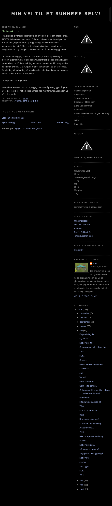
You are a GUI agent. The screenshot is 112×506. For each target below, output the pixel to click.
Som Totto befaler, (88, 386)
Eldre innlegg (63, 122)
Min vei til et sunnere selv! (56, 13)
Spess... (83, 360)
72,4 (81, 475)
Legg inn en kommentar (13, 118)
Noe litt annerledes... (89, 410)
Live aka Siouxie (82, 224)
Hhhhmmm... (85, 397)
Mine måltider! (81, 221)
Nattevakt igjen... (87, 445)
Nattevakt (83, 458)
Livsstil (18, 101)
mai (82, 485)
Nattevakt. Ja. (85, 343)
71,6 (81, 432)
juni (82, 480)
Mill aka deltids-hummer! (91, 364)
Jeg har (82, 462)
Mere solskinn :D (87, 381)
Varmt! (82, 377)
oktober (84, 317)
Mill (95, 263)
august (83, 326)
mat (25, 101)
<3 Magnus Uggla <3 (89, 449)
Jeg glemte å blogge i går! (91, 453)
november (85, 313)
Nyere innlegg (8, 122)
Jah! (81, 373)
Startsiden (36, 122)
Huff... (82, 356)
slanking (33, 101)
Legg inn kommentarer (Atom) (28, 128)
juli (81, 330)
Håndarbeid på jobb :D (90, 402)
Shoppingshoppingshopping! (92, 347)
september (85, 322)
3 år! (81, 415)
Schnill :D (83, 368)
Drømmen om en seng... (90, 423)
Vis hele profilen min (86, 296)
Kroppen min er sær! (89, 419)
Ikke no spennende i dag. (91, 436)
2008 (80, 309)
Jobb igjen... (85, 466)
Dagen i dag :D (86, 334)
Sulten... (83, 440)
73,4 (81, 351)
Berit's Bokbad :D (82, 232)
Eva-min (78, 228)
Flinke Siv (78, 250)
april (82, 489)
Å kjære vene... (86, 427)
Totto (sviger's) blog (83, 236)
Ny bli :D (83, 338)
